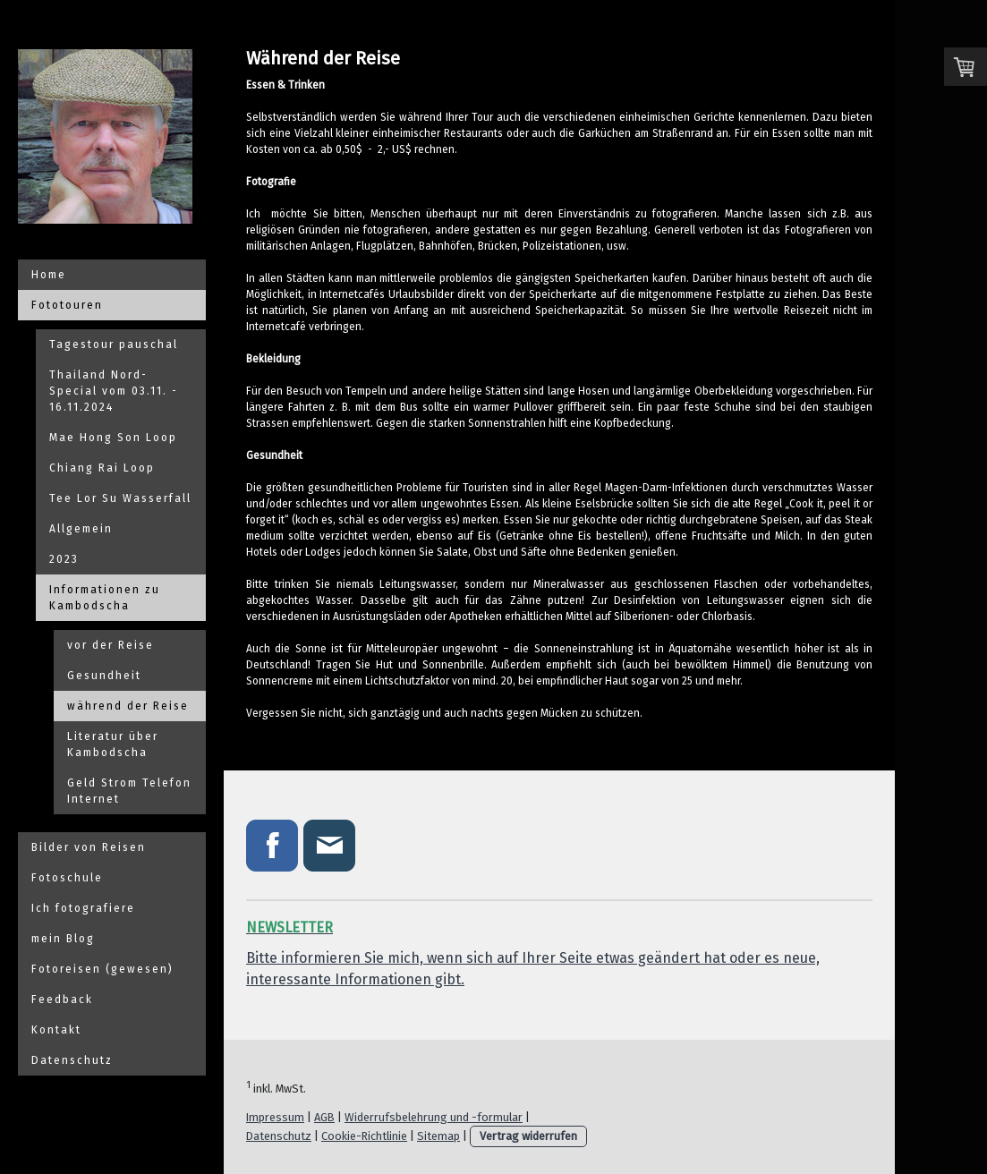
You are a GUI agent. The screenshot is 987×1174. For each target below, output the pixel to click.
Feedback (62, 999)
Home (48, 274)
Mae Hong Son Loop (113, 437)
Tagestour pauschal (113, 344)
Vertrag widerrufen (528, 1136)
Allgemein (81, 529)
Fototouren (67, 305)
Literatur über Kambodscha (112, 744)
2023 (64, 559)
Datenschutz (72, 1060)
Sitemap (438, 1136)
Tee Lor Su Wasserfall (120, 498)
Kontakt (56, 1030)
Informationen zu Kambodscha (104, 597)
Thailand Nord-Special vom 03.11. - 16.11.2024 (113, 391)
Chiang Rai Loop (102, 468)
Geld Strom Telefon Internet (129, 791)
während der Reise (128, 706)
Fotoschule (67, 878)
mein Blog (63, 938)
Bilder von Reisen (88, 847)
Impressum (275, 1117)
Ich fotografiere (83, 908)
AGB (324, 1117)
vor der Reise (110, 645)
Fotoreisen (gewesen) (102, 969)
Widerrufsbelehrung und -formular (434, 1117)
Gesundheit (104, 675)
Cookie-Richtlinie (364, 1136)
